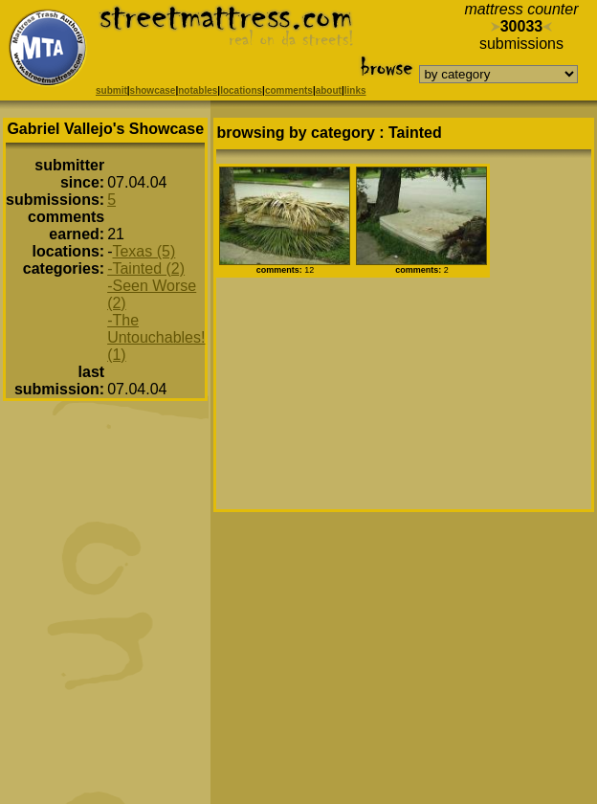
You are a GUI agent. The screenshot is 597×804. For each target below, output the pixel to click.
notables (197, 90)
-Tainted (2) (146, 268)
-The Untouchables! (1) (156, 337)
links (355, 90)
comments (289, 90)
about (329, 90)
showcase (153, 90)
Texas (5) (143, 251)
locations (241, 90)
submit (111, 90)
